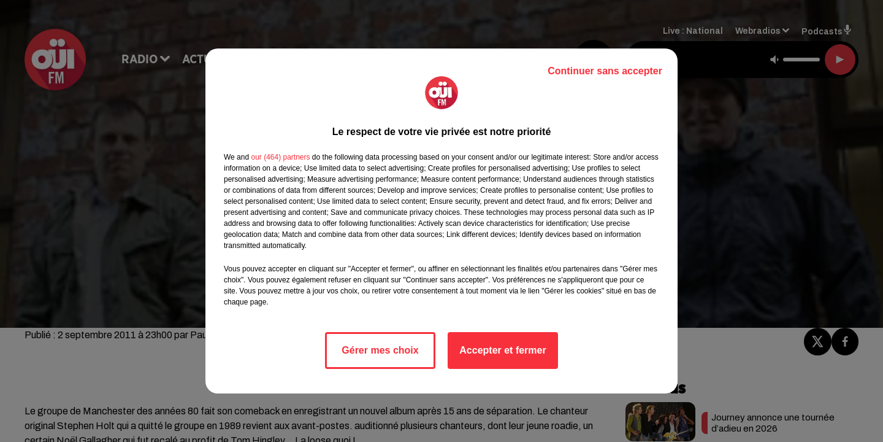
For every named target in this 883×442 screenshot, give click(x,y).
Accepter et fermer (502, 350)
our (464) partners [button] (280, 157)
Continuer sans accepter (605, 71)
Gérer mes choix (380, 350)
